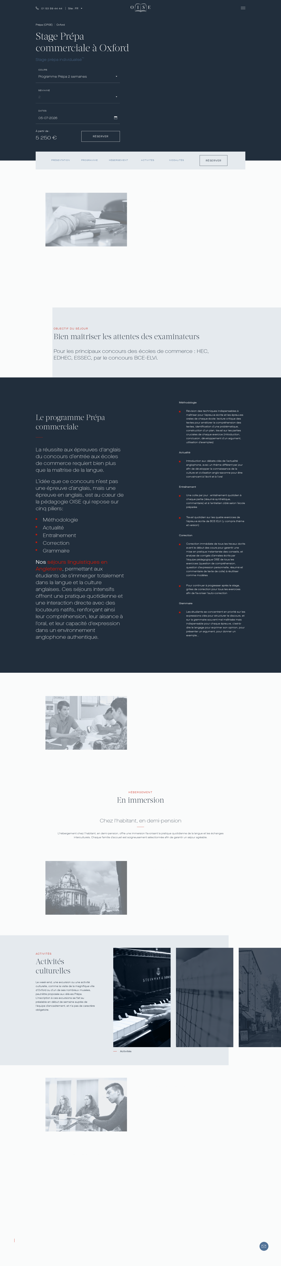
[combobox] (78, 77)
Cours (42, 70)
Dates (42, 111)
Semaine (44, 90)
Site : (73, 8)
